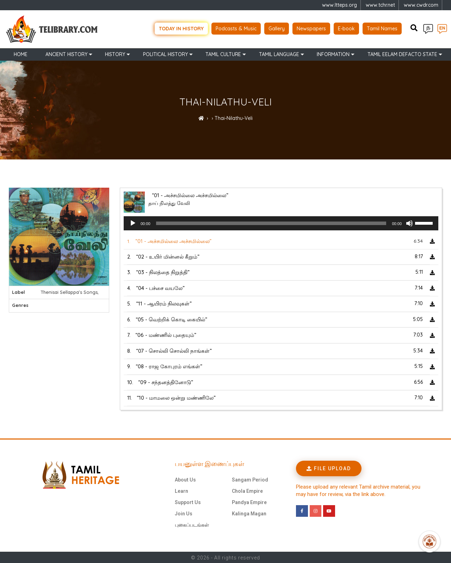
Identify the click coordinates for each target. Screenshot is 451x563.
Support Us (188, 501)
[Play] (132, 222)
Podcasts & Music (236, 28)
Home (20, 53)
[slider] (271, 223)
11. (171, 397)
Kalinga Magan (249, 513)
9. (164, 366)
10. (160, 381)
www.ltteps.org (339, 5)
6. (167, 318)
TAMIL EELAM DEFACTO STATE (402, 53)
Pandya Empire (249, 501)
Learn (181, 490)
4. (156, 287)
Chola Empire (247, 490)
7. (161, 334)
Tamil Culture (223, 53)
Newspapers (311, 28)
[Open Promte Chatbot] (429, 541)
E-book (346, 28)
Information (333, 53)
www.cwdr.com (421, 5)
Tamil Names (382, 28)
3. (158, 271)
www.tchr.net (380, 5)
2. (163, 256)
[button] (329, 468)
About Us (185, 479)
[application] (281, 223)
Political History (165, 53)
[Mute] (409, 222)
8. (169, 350)
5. (159, 303)
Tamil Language (279, 53)
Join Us (183, 513)
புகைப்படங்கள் (192, 524)
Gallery (276, 28)
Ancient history (66, 53)
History (115, 53)
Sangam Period (250, 479)
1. (169, 240)
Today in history (181, 28)
